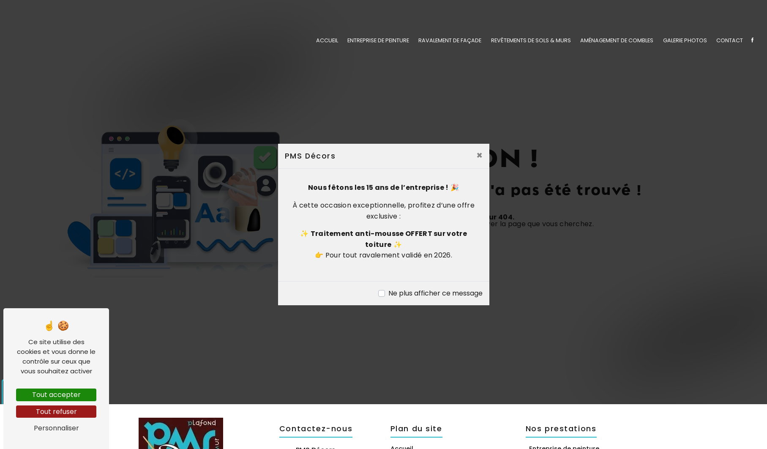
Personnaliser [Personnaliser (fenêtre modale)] (56, 428)
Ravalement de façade (449, 40)
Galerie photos (685, 40)
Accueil (327, 40)
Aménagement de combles (616, 40)
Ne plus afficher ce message (435, 293)
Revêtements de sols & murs (531, 40)
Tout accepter (56, 395)
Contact (729, 40)
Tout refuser (56, 411)
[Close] (479, 155)
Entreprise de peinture (378, 40)
